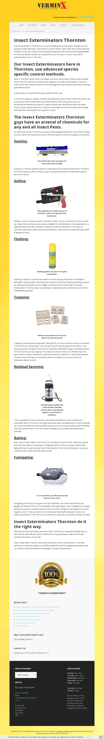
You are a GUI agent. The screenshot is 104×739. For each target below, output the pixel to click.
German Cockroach (23, 626)
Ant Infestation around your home (28, 620)
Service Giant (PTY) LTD (65, 731)
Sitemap (56, 733)
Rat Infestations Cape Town (26, 623)
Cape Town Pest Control (52, 5)
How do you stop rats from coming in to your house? (35, 610)
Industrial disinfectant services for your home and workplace (37, 607)
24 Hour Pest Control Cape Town (27, 616)
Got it (88, 737)
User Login (64, 733)
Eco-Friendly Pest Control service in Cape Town (33, 613)
